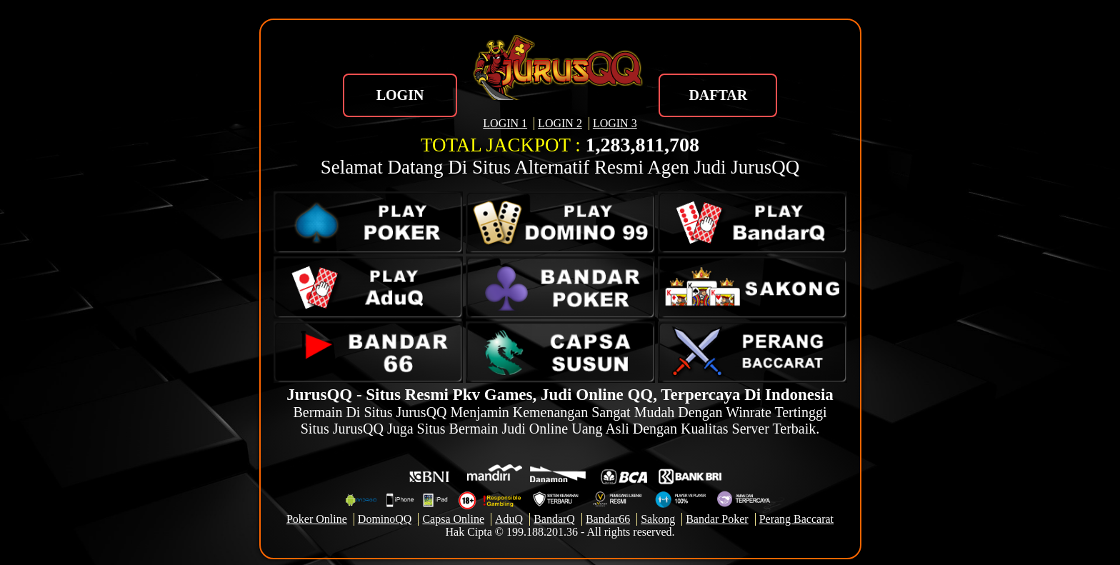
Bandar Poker (717, 519)
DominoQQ (385, 519)
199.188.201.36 (542, 532)
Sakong (658, 519)
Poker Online (316, 519)
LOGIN (400, 95)
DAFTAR (718, 95)
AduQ (509, 519)
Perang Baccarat (796, 519)
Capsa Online (453, 519)
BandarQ (554, 519)
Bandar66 (608, 519)
